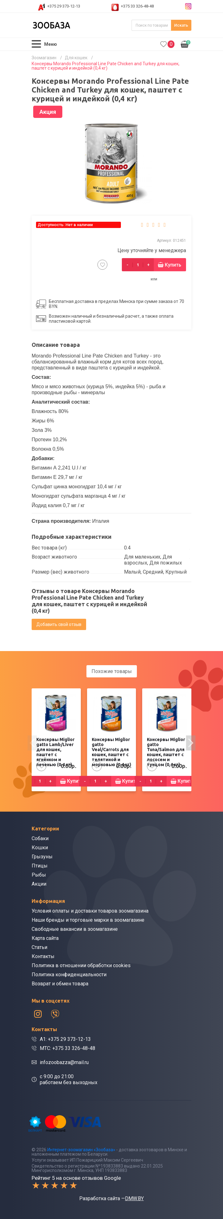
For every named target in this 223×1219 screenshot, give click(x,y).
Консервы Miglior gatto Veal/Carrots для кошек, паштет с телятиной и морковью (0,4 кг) (111, 752)
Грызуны (42, 857)
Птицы (40, 866)
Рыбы (39, 875)
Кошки (40, 848)
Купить (173, 265)
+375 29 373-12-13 (63, 6)
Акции (39, 884)
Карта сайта (45, 938)
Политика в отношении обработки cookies (81, 965)
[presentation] (32, 742)
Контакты (43, 956)
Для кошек (76, 57)
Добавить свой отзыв (58, 624)
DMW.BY (134, 1198)
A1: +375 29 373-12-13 (65, 1039)
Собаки (40, 838)
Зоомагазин (44, 57)
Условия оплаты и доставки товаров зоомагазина (90, 911)
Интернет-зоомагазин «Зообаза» (81, 1149)
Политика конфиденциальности (69, 975)
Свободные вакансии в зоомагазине (75, 929)
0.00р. (185, 43)
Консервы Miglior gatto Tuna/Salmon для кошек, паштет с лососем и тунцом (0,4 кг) (166, 752)
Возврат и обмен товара (60, 984)
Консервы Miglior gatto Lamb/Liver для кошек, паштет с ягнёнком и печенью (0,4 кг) (55, 752)
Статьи (39, 947)
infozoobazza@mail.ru (64, 1062)
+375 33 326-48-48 (137, 6)
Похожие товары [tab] (111, 671)
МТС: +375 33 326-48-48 (67, 1048)
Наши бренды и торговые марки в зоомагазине (88, 920)
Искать (181, 25)
